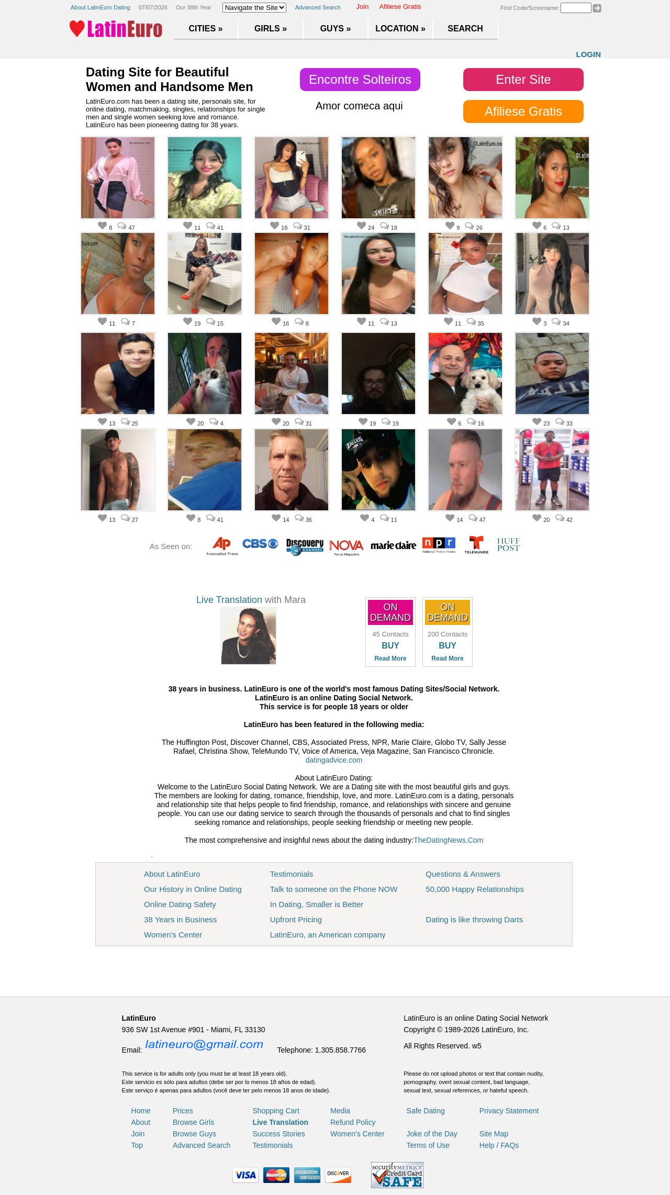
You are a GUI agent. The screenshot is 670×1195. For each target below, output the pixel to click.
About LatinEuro (172, 873)
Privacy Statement (509, 1111)
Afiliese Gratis (400, 6)
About (141, 1122)
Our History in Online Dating (193, 889)
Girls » (270, 28)
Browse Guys (194, 1134)
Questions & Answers (463, 873)
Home (141, 1111)
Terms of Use (428, 1145)
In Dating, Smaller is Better (316, 904)
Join (362, 6)
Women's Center (173, 934)
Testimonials (292, 873)
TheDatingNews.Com (448, 840)
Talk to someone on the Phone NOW (333, 889)
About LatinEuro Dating (100, 7)
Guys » (335, 28)
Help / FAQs (499, 1145)
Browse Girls (193, 1122)
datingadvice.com (334, 760)
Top (137, 1145)
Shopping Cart (275, 1111)
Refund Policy (352, 1122)
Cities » (206, 28)
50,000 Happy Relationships (475, 889)
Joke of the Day (432, 1134)
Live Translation (229, 600)
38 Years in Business (180, 919)
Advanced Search (318, 7)
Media (340, 1111)
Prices (183, 1111)
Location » (400, 28)
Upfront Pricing (296, 919)
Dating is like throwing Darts (474, 919)
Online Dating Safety (180, 904)
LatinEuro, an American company (328, 934)
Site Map (493, 1134)
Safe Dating (426, 1111)
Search (465, 28)
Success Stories (278, 1134)
